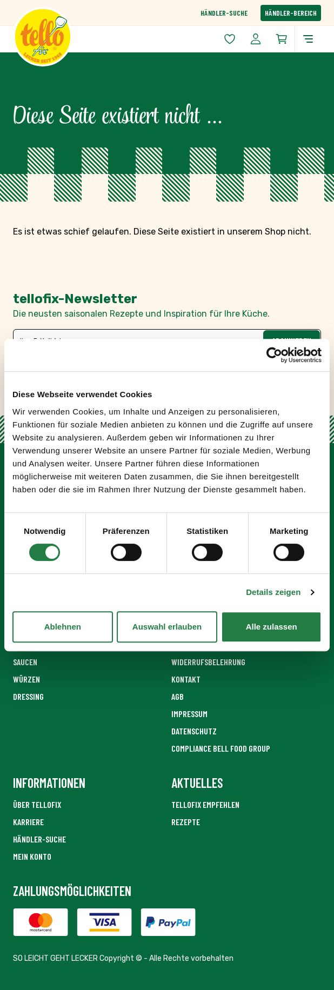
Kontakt (186, 679)
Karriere (28, 822)
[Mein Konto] (256, 39)
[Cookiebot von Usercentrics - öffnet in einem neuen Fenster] (274, 355)
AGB (177, 696)
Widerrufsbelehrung (208, 662)
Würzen (26, 679)
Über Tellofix (37, 804)
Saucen (25, 662)
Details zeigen (273, 592)
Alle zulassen (271, 626)
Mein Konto (32, 856)
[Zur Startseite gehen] (90, 36)
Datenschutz (194, 731)
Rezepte (185, 822)
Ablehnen (62, 626)
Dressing (28, 696)
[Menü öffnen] (308, 39)
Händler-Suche (224, 12)
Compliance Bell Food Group (220, 748)
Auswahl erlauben (167, 626)
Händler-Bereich (291, 12)
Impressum (189, 713)
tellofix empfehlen (205, 804)
